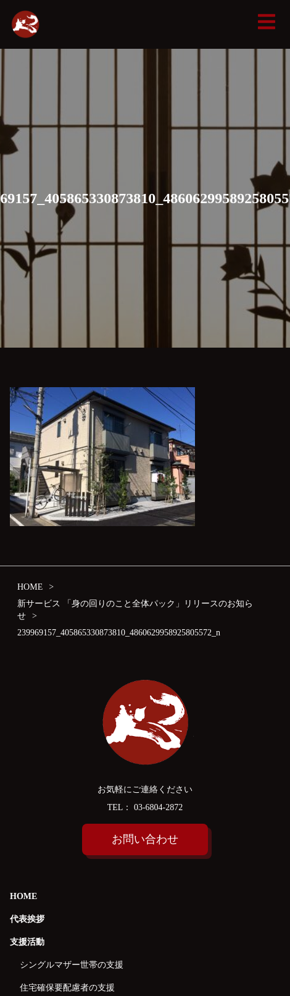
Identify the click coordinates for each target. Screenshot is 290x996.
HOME (23, 896)
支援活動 (27, 942)
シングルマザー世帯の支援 (71, 964)
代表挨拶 (27, 919)
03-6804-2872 (157, 807)
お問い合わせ (145, 839)
